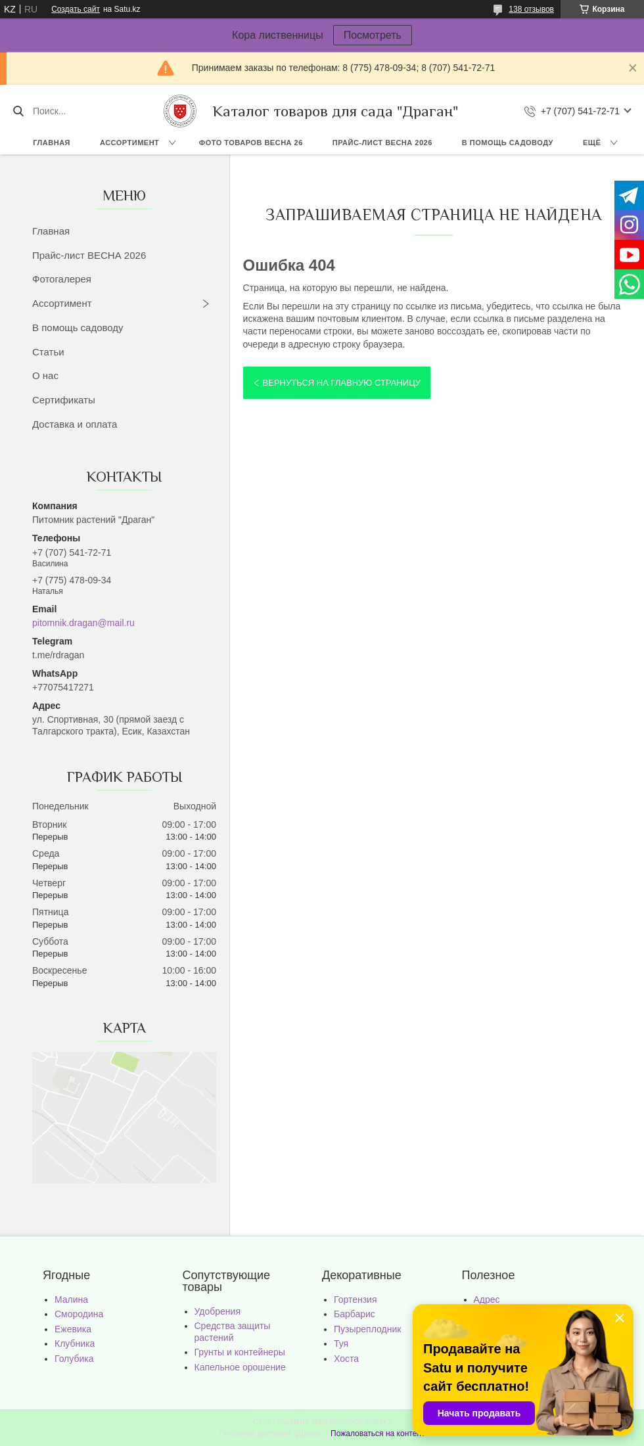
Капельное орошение (240, 1367)
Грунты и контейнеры (240, 1352)
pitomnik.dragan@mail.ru (83, 623)
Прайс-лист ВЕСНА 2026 (382, 143)
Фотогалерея (61, 278)
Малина (71, 1299)
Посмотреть (373, 35)
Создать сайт (75, 9)
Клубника (75, 1343)
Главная (51, 143)
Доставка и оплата (74, 424)
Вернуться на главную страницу (342, 383)
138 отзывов (531, 9)
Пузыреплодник (367, 1329)
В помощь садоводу (507, 143)
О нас (45, 375)
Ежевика (73, 1329)
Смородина (79, 1314)
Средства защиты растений (233, 1332)
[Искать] (18, 111)
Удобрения (218, 1311)
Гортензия (355, 1299)
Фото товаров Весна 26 (251, 143)
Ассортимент (129, 143)
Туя (341, 1343)
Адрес (487, 1299)
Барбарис (354, 1314)
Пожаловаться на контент (378, 1433)
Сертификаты (63, 399)
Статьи (48, 351)
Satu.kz (378, 1421)
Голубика (74, 1358)
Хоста (346, 1358)
